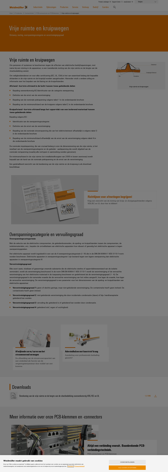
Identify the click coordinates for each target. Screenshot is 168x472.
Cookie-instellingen (127, 463)
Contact (71, 468)
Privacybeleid (79, 468)
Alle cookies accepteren (127, 469)
